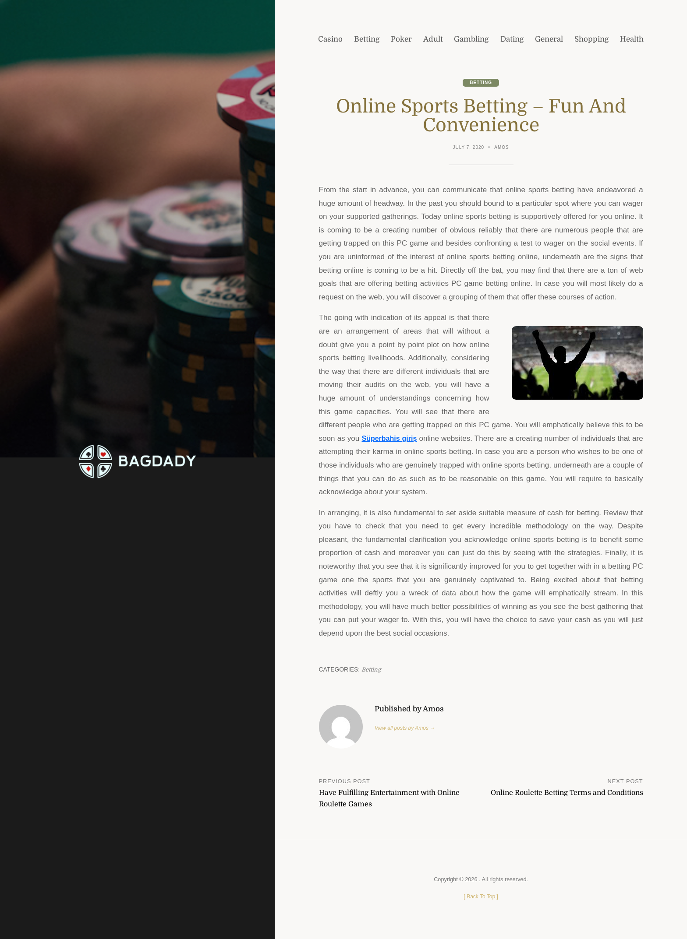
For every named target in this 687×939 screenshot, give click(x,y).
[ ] (481, 897)
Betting (481, 82)
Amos (502, 148)
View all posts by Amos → (407, 728)
